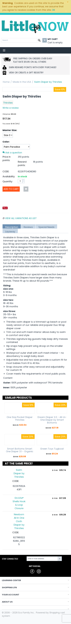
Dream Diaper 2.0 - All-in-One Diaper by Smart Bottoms (52, 420)
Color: (6, 141)
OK (53, 10)
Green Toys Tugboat (52, 448)
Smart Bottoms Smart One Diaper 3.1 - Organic (19, 450)
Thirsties (8, 102)
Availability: (9, 176)
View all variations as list (21, 218)
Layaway (10, 231)
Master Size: (10, 130)
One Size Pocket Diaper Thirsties (20, 418)
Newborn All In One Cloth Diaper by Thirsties (19, 521)
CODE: (6, 171)
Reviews (28, 227)
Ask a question (12, 152)
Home (6, 81)
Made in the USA (22, 81)
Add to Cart (11, 189)
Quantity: (8, 181)
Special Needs (46, 227)
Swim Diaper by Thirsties (19, 473)
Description (11, 227)
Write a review (11, 107)
